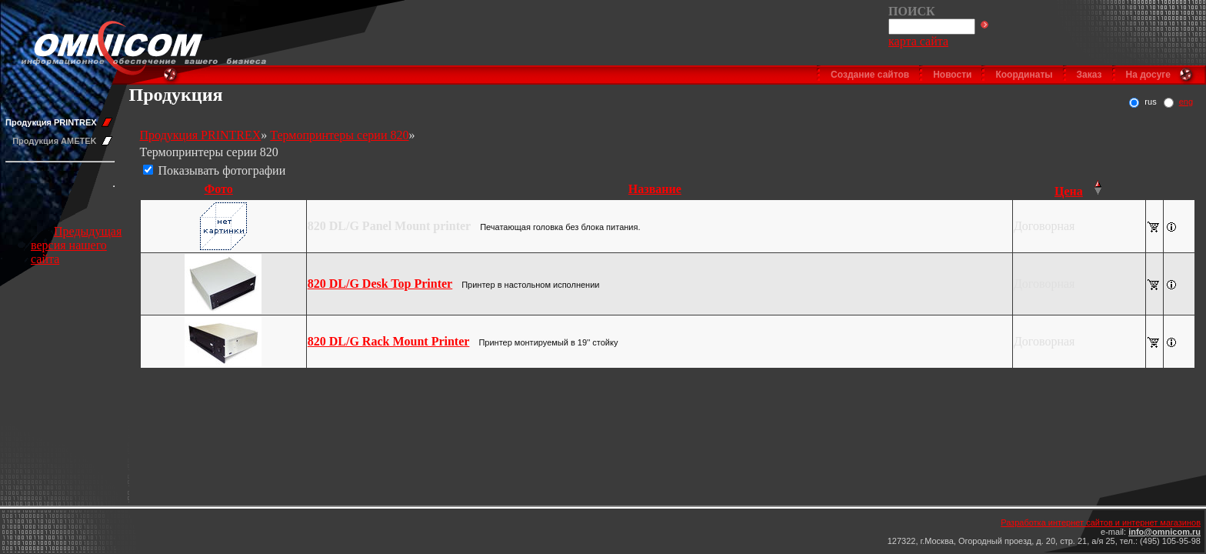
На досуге (1148, 74)
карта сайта (918, 41)
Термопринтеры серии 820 (339, 135)
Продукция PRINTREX (51, 122)
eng (1186, 101)
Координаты (1023, 74)
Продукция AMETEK (54, 140)
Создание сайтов (870, 74)
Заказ (1089, 74)
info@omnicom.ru (1164, 531)
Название (654, 188)
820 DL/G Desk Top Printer (380, 283)
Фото (219, 188)
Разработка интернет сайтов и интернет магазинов (1101, 522)
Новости (952, 74)
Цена (1068, 191)
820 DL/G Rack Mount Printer (389, 341)
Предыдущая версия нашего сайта (76, 245)
